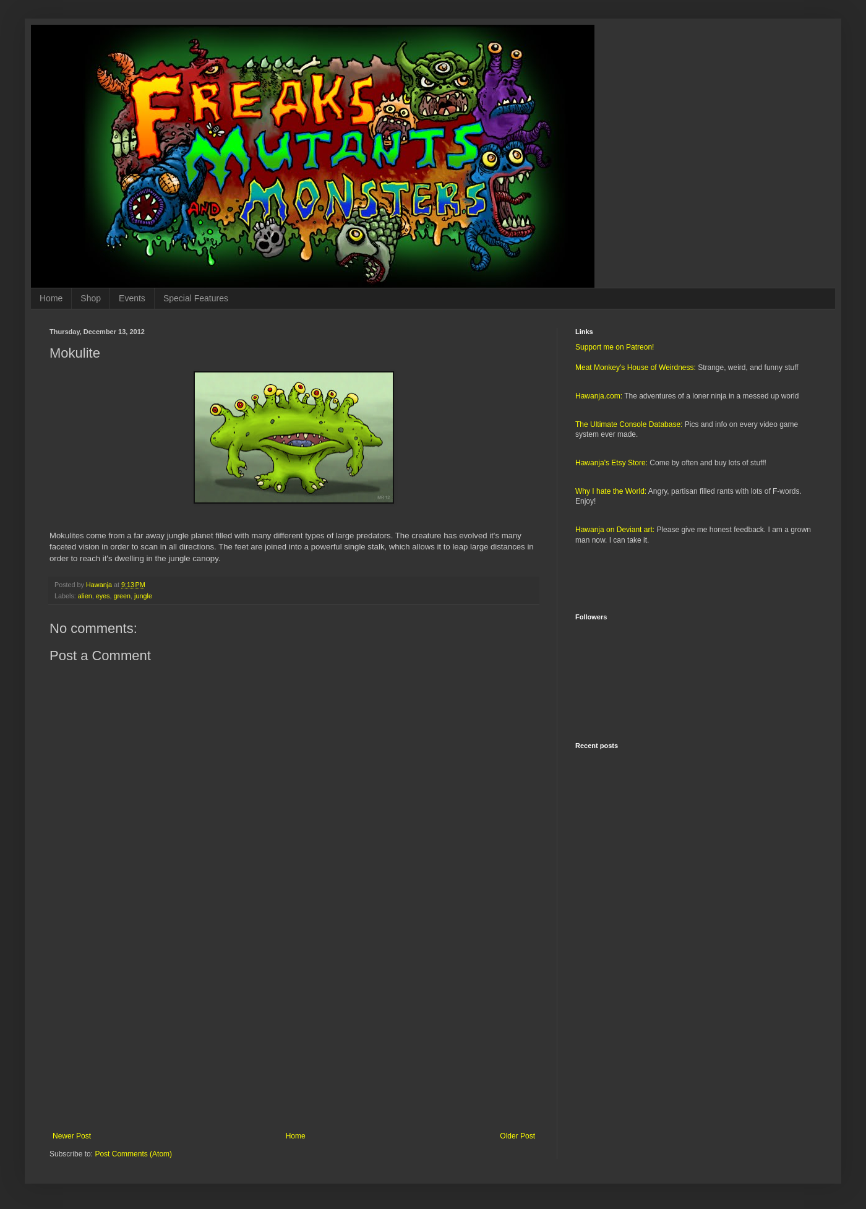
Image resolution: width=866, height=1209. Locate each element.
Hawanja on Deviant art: (614, 529)
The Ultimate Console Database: (628, 424)
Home (51, 298)
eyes (103, 596)
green (122, 596)
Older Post (517, 1136)
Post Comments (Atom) (133, 1154)
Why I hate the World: (610, 491)
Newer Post (72, 1136)
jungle (143, 596)
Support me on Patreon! (614, 347)
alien (85, 596)
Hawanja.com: (598, 396)
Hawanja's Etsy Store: (611, 462)
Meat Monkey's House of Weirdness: (635, 367)
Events (132, 298)
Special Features (195, 298)
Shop (90, 298)
